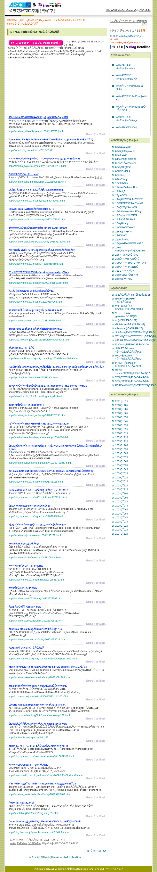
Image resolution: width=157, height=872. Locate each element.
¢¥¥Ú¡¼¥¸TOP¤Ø (96, 850)
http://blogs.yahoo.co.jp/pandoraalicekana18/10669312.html (41, 756)
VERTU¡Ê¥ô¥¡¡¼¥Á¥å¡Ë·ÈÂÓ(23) (126, 315)
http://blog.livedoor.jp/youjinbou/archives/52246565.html (39, 832)
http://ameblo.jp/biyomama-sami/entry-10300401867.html (40, 462)
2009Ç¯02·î (121, 477)
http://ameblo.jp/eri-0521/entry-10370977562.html (36, 598)
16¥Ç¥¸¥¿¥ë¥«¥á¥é (126, 207)
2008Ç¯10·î (121, 493)
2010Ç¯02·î (121, 429)
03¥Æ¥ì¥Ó (121, 155)
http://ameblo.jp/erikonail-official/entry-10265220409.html (39, 794)
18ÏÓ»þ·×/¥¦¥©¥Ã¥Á (126, 215)
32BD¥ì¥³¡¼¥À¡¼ (124, 270)
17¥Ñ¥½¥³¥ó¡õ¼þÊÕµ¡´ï (128, 211)
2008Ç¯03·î (121, 521)
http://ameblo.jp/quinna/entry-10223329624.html (35, 320)
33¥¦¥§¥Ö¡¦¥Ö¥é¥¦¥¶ (126, 274)
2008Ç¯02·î (121, 525)
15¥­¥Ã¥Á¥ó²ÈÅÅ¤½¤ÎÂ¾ (129, 203)
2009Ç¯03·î (121, 473)
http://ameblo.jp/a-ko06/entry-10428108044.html (35, 557)
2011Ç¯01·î (121, 401)
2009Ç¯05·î (121, 465)
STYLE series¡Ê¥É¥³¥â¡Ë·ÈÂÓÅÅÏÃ (34, 31)
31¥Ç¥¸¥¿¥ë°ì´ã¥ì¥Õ (126, 266)
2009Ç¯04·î (121, 469)
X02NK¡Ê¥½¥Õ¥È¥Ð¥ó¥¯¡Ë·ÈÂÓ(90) (136, 336)
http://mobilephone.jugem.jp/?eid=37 (28, 737)
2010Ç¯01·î (121, 433)
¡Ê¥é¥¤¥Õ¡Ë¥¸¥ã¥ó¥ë (39, 20)
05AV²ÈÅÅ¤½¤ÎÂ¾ (125, 163)
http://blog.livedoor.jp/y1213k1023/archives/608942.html (39, 339)
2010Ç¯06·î (121, 413)
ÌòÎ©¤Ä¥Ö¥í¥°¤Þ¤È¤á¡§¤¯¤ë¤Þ (125, 67)
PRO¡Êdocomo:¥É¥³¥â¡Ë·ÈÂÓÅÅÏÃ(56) (128, 357)
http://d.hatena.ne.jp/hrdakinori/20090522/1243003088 (38, 696)
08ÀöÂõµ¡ (120, 175)
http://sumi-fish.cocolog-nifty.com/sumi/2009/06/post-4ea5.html (43, 658)
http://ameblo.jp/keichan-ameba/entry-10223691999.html (39, 677)
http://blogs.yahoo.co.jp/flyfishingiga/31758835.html (36, 579)
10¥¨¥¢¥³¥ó (121, 183)
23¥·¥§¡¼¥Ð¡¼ (123, 231)
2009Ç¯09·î (121, 449)
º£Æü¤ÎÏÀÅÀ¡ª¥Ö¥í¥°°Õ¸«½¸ (128, 36)
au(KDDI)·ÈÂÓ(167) (126, 320)
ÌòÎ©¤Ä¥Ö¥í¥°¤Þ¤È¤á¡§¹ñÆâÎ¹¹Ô (126, 77)
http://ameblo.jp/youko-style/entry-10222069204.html (37, 166)
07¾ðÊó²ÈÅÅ (122, 171)
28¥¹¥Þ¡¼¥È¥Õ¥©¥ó (126, 254)
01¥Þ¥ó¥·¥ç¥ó (123, 147)
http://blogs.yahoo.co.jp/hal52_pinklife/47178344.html (38, 497)
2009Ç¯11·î (121, 441)
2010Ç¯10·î (121, 405)
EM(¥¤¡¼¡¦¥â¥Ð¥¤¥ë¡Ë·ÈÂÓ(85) (125, 300)
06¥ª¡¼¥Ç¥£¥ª (123, 167)
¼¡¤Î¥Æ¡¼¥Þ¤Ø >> (70, 857)
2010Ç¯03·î (121, 425)
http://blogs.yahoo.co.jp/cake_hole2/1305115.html (36, 481)
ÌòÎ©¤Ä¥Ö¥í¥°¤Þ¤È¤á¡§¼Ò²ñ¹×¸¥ (126, 119)
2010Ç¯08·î (121, 409)
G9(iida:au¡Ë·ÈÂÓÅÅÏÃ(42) (130, 324)
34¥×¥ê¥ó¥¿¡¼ (123, 279)
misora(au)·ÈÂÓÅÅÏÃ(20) (129, 328)
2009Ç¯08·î (121, 453)
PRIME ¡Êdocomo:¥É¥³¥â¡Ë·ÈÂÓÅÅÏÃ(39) (128, 365)
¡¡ (38, 118)
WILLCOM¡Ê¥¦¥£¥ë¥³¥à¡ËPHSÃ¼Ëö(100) (129, 308)
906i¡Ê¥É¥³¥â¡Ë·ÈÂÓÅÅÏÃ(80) (132, 381)
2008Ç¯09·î (121, 497)
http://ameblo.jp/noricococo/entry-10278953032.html (37, 639)
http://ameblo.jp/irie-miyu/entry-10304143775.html (36, 131)
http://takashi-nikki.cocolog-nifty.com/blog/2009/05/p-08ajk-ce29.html (46, 775)
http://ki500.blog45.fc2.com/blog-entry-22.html (33, 813)
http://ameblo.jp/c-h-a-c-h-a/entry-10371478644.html (37, 219)
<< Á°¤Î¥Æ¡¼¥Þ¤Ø (39, 857)
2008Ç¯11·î (121, 489)
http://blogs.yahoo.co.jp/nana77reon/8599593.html (36, 263)
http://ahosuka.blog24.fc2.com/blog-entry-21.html (35, 396)
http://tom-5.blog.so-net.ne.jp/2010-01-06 (31, 150)
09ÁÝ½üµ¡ (121, 179)
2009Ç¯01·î (121, 481)
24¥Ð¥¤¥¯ (121, 235)
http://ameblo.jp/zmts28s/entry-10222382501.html (36, 620)
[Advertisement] (39, 87)
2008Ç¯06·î (121, 509)
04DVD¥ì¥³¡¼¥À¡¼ (125, 159)
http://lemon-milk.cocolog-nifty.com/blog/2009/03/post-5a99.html (43, 358)
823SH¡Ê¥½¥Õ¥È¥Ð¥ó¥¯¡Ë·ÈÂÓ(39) (135, 340)
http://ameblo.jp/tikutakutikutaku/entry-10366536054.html (40, 241)
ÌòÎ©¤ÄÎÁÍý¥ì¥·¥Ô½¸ (127, 127)
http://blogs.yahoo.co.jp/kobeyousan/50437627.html (37, 200)
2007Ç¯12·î (121, 533)
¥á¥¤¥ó (55, 857)
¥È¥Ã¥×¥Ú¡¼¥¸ (15, 20)
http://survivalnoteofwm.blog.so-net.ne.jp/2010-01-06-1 (38, 437)
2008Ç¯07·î (121, 505)
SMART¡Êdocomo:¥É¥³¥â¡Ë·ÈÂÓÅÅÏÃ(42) (128, 350)
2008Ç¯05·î (121, 513)
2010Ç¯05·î (121, 417)
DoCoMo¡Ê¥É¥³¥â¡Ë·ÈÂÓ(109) (132, 344)
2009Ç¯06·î (121, 461)
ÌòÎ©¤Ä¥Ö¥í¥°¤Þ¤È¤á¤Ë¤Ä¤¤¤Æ (120, 10)
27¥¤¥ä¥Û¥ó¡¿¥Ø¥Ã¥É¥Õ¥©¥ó (130, 249)
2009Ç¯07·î (121, 457)
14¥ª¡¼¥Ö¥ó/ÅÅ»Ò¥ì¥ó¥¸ (129, 199)
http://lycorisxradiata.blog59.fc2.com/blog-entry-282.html (39, 715)
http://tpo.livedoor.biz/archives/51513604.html (33, 377)
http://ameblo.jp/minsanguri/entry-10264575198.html (37, 415)
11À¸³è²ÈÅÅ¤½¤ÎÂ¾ (126, 187)
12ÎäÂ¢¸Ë (120, 191)
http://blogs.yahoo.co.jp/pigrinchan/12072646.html (36, 516)
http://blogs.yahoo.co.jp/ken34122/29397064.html (35, 301)
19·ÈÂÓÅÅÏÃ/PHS (64, 20)
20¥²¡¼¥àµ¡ (121, 223)
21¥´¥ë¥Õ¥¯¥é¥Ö (125, 227)
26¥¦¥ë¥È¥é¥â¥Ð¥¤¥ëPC (129, 243)
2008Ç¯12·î (121, 485)
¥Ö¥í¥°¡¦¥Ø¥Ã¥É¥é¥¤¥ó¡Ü (51, 869)
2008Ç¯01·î (121, 529)
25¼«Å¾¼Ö (122, 239)
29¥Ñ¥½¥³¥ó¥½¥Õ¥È (127, 258)
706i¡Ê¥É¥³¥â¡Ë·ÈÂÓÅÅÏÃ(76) (132, 377)
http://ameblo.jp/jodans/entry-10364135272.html (35, 535)
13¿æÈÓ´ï (121, 195)
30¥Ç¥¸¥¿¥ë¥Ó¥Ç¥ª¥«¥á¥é (130, 262)
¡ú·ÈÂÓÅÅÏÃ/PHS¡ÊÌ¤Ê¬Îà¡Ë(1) (132, 294)
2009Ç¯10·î (121, 445)
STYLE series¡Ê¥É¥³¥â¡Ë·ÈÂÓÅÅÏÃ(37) (133, 372)
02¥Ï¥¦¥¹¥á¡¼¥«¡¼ (125, 151)
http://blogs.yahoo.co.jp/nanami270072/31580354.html (38, 282)
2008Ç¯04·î (121, 517)
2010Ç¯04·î (121, 421)
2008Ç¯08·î (121, 501)
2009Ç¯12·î (121, 437)
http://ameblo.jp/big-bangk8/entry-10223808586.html (37, 181)
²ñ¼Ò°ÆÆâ (145, 10)
